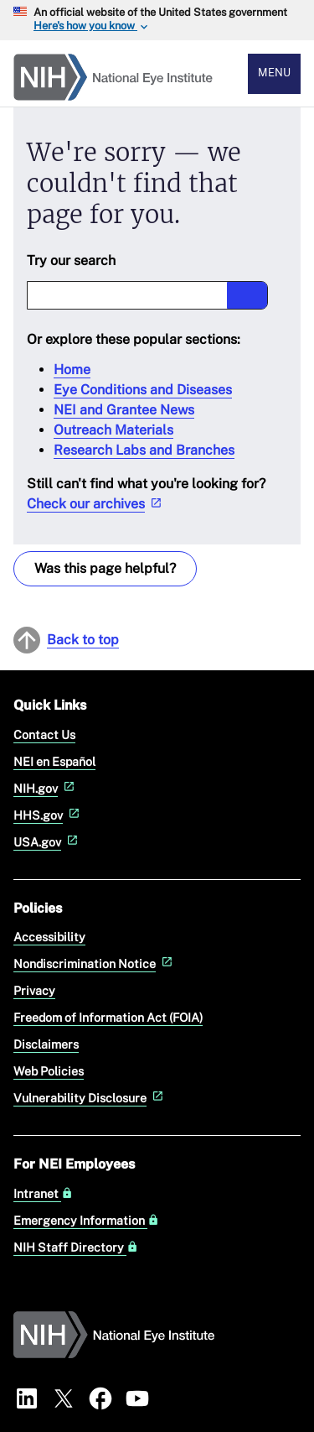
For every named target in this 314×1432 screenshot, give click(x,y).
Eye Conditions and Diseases (143, 390)
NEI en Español (54, 761)
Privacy (34, 990)
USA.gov (47, 842)
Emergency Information (86, 1220)
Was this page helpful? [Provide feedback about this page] (105, 568)
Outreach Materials (113, 430)
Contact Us (44, 734)
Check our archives (96, 504)
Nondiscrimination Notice (94, 963)
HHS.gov (48, 815)
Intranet (43, 1193)
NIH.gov (45, 788)
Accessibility (49, 936)
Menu (274, 72)
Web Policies (48, 1071)
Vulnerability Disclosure (90, 1098)
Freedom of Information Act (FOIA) (108, 1017)
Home (72, 370)
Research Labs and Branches (144, 450)
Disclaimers (46, 1044)
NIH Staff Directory (75, 1247)
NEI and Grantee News (124, 410)
